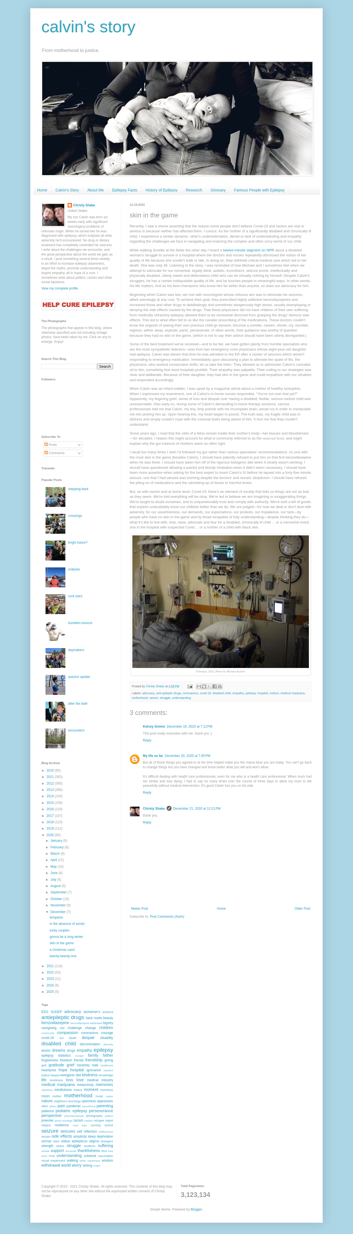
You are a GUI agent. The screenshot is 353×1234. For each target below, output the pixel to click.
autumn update (79, 677)
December (58, 912)
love (80, 1080)
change (90, 1028)
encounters (76, 730)
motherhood (140, 697)
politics (109, 1115)
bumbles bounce (80, 623)
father (108, 1055)
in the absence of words (67, 924)
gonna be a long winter (66, 937)
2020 (51, 835)
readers (88, 1120)
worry (76, 1165)
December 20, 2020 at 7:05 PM (187, 756)
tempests (56, 917)
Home (42, 190)
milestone (47, 1089)
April (54, 860)
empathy (238, 693)
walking (72, 1160)
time (110, 1151)
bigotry (108, 1023)
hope (62, 1070)
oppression (105, 1101)
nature (47, 1101)
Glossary (218, 190)
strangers (107, 1141)
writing (87, 1165)
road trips (80, 1125)
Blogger (196, 1209)
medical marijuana (292, 693)
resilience (62, 1125)
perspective (51, 1115)
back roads (94, 1018)
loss (69, 1080)
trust (52, 1155)
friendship (94, 1060)
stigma (94, 1141)
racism (153, 697)
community (47, 1033)
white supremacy (90, 1160)
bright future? (78, 542)
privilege (68, 1120)
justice (45, 1075)
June (54, 873)
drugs (71, 1051)
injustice (108, 1070)
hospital (263, 693)
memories (104, 1084)
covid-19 (205, 693)
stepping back (78, 489)
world (66, 1165)
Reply (147, 740)
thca (104, 1151)
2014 (51, 796)
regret (109, 1120)
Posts (50, 445)
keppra (55, 1075)
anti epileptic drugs (168, 693)
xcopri (96, 1165)
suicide (45, 1151)
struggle (165, 697)
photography (94, 1115)
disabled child (222, 693)
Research (194, 190)
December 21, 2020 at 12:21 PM (197, 809)
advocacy (148, 693)
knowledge (106, 1075)
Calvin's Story (67, 190)
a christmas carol (62, 950)
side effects (62, 1136)
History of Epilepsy (162, 190)
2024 (51, 985)
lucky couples (59, 930)
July (53, 880)
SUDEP (56, 1012)
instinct (274, 693)
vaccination (105, 1155)
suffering (105, 1145)
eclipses (74, 569)
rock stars (75, 596)
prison (57, 1120)
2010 (51, 770)
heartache (48, 1070)
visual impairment (53, 1160)
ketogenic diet (71, 1075)
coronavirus (190, 693)
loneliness (56, 1080)
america (108, 1012)
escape (79, 1055)
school (109, 1125)
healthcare (107, 1065)
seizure (49, 1131)
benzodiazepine (55, 1022)
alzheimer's (92, 1012)
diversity (108, 1044)
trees (44, 1155)
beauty (108, 1018)
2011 (51, 777)
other (44, 1106)
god (43, 1065)
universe (90, 1156)
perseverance (101, 1111)
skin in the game (62, 943)
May (54, 867)
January (56, 841)
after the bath (78, 704)
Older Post (302, 909)
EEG (44, 1012)
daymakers (76, 650)
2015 (51, 803)
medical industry (100, 1080)
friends (79, 1060)
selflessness (106, 1131)
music (99, 1096)
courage (107, 1033)
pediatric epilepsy (71, 1111)
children (106, 1027)
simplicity (80, 1136)
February (57, 847)
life (43, 1080)
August (56, 886)
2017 (51, 816)
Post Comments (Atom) (167, 917)
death (72, 1038)
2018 (51, 822)
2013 (51, 790)
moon (45, 1096)
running (96, 1125)
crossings (75, 516)
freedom (66, 1060)
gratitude (56, 1065)
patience (47, 1111)
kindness (90, 1075)
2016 (51, 809)
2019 (51, 828)
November (58, 905)
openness (89, 1101)
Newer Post (139, 909)
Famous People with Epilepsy (259, 190)
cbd (62, 1028)
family (93, 1055)
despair (88, 1037)
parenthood (89, 1106)
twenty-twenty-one (63, 956)
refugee (99, 1120)
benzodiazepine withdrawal (86, 1023)
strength (47, 1146)
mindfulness (63, 1090)
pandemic (73, 1106)
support (57, 1150)
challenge (75, 1028)
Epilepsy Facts (124, 190)
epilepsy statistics (56, 1055)
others (53, 1106)
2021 (51, 966)
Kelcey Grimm (154, 726)
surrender (71, 1151)
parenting (105, 1106)
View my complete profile (59, 288)
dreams (58, 1050)
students (89, 1146)
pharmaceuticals (74, 1115)
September (59, 892)
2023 (51, 979)
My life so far (153, 756)
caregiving (49, 1028)
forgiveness (49, 1060)
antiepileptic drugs (62, 1017)
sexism (46, 1136)
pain (61, 1106)
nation (109, 1096)
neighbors (60, 1101)
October (56, 899)
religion (46, 1125)
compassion (67, 1032)
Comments (54, 453)
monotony (106, 1089)
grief (70, 1065)
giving (109, 1060)
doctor (45, 1051)
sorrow (46, 1141)
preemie (47, 1120)
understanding (181, 697)
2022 (51, 972)
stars (56, 1141)
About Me (95, 190)
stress (60, 1146)
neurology (74, 1101)
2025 (51, 992)
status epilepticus (74, 1141)
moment (91, 1089)
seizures (67, 1131)
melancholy (85, 1085)
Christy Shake (154, 809)
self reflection (87, 1131)
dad (61, 1038)
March (55, 854)
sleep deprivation (100, 1136)
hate (95, 1065)
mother (57, 1096)
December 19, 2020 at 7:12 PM (189, 726)
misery (77, 1089)
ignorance (94, 1070)
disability (106, 1038)
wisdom (107, 1160)
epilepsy (250, 693)
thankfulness (89, 1150)
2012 (51, 783)
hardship (83, 1065)
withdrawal (50, 1165)
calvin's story (88, 26)
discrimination (90, 1044)
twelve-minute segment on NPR (248, 250)
